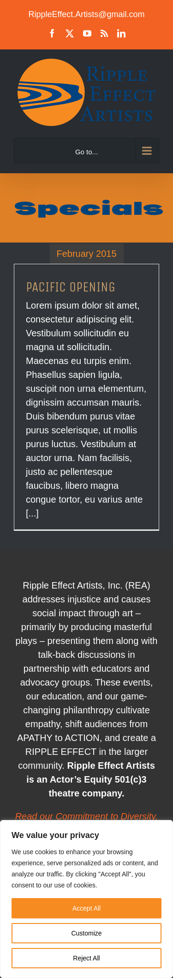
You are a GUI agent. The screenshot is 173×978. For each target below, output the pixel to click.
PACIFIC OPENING (70, 287)
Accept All (86, 908)
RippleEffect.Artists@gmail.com (86, 14)
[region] (86, 899)
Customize (86, 933)
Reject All (86, 958)
